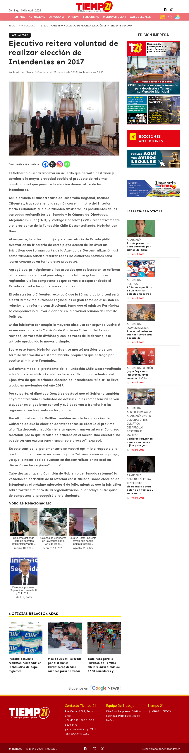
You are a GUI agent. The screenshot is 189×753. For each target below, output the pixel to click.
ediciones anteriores (151, 138)
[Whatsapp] (67, 164)
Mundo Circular (114, 16)
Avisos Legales (140, 16)
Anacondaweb (171, 749)
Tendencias (91, 16)
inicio (12, 25)
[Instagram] (59, 164)
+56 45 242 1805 (75, 720)
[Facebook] (45, 164)
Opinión (73, 16)
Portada (19, 16)
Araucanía (56, 16)
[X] (52, 164)
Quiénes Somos (159, 711)
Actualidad (37, 16)
